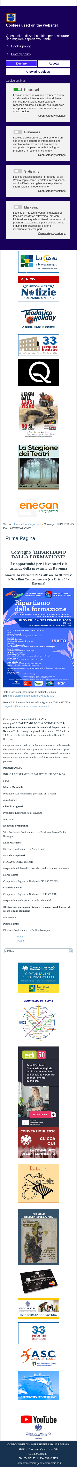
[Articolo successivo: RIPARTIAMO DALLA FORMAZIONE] (21, 940)
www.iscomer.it (40, 706)
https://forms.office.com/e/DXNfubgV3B (31, 695)
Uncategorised (32, 524)
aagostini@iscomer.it (16, 706)
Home (16, 524)
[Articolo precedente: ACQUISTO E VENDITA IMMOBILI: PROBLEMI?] (20, 936)
